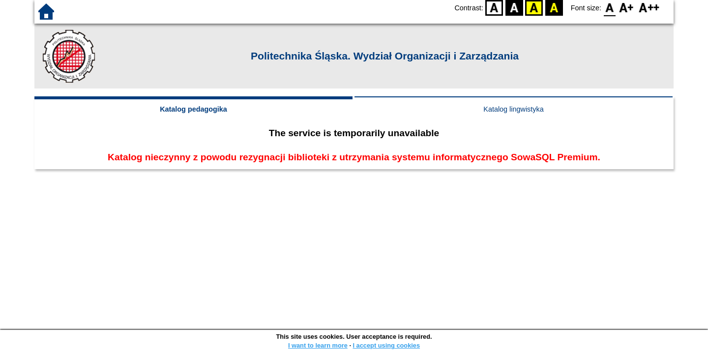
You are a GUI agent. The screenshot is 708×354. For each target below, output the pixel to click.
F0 (609, 7)
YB (534, 7)
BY (554, 7)
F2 (649, 7)
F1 (626, 7)
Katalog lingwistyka (513, 109)
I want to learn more (318, 345)
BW (514, 7)
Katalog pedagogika (193, 109)
